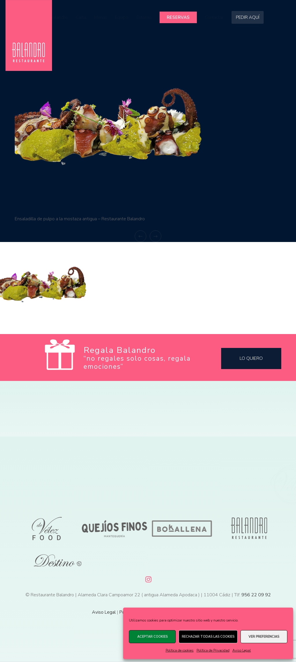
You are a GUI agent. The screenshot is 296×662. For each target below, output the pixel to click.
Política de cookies (180, 650)
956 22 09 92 (256, 595)
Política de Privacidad (213, 650)
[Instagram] (148, 578)
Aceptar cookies (152, 637)
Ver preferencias (264, 637)
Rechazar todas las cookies (208, 637)
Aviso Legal (241, 650)
